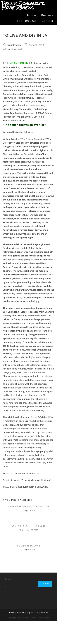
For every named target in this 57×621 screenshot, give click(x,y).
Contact (47, 21)
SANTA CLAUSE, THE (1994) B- (29, 526)
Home (31, 15)
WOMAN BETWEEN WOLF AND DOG (28, 506)
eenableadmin (14, 44)
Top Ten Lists (27, 21)
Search (8, 579)
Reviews (47, 15)
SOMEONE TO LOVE (28, 545)
